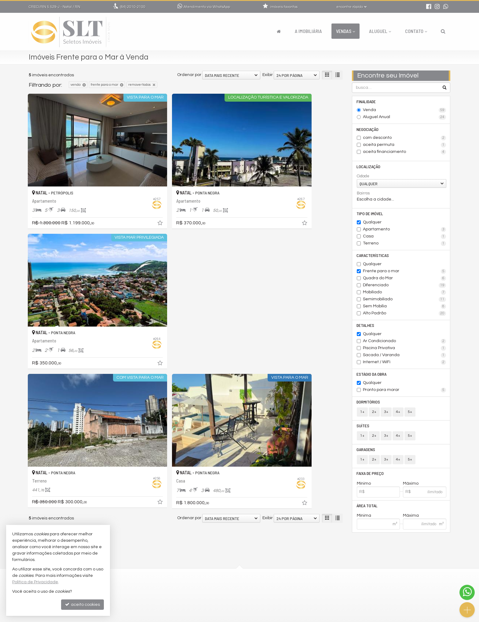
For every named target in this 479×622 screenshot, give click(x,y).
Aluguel (380, 31)
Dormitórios (368, 404)
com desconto (404, 138)
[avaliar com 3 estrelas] (44, 339)
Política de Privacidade (192, 617)
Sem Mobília (404, 308)
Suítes (363, 428)
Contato (416, 31)
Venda (404, 110)
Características (373, 256)
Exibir (267, 75)
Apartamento (404, 230)
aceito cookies (82, 604)
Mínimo (364, 487)
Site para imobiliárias (411, 617)
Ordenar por (189, 75)
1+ (362, 414)
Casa (404, 237)
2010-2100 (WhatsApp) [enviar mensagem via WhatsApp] (205, 567)
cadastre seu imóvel (199, 597)
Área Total (367, 509)
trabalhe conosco (196, 582)
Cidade (363, 177)
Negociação (368, 129)
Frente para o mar (404, 272)
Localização (369, 167)
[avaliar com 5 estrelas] (57, 339)
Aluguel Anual (404, 117)
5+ (410, 414)
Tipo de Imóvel (370, 214)
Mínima (364, 519)
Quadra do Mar (404, 279)
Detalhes (366, 327)
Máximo (411, 487)
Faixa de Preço (370, 476)
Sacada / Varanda (404, 357)
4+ (398, 414)
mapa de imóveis (195, 604)
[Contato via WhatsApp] (467, 592)
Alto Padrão (404, 315)
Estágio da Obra (372, 376)
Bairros (363, 194)
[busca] (443, 31)
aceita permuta (404, 145)
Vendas (345, 31)
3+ (386, 414)
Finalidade (366, 101)
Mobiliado (404, 293)
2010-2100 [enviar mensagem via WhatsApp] (132, 7)
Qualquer (372, 223)
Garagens (366, 452)
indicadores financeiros (202, 589)
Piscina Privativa (404, 350)
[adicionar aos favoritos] (123, 199)
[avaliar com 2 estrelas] (38, 339)
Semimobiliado (404, 300)
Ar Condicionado (404, 343)
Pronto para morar (404, 392)
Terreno (404, 244)
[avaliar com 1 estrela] (32, 339)
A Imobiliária (308, 31)
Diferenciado (404, 286)
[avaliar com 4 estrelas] (51, 339)
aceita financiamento (404, 152)
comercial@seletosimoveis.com (210, 575)
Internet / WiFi (404, 364)
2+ (374, 414)
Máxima (411, 519)
